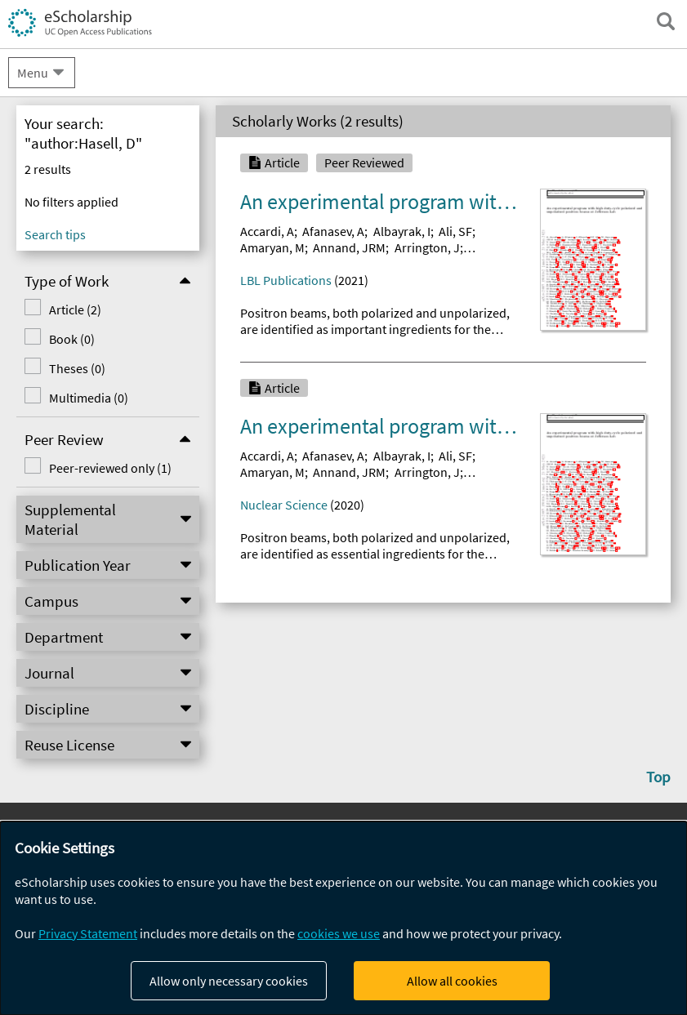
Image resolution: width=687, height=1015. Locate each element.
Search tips (55, 234)
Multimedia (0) (88, 398)
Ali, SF (455, 231)
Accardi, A (267, 231)
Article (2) (75, 309)
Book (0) (72, 339)
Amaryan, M (272, 247)
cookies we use (338, 933)
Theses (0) (77, 368)
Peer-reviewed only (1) (110, 468)
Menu (32, 73)
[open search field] (666, 21)
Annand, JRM (349, 247)
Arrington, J (427, 247)
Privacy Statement (87, 933)
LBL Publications (286, 280)
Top (658, 776)
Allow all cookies (452, 981)
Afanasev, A (333, 231)
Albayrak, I (401, 231)
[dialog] (343, 918)
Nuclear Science (284, 504)
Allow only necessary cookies (228, 981)
